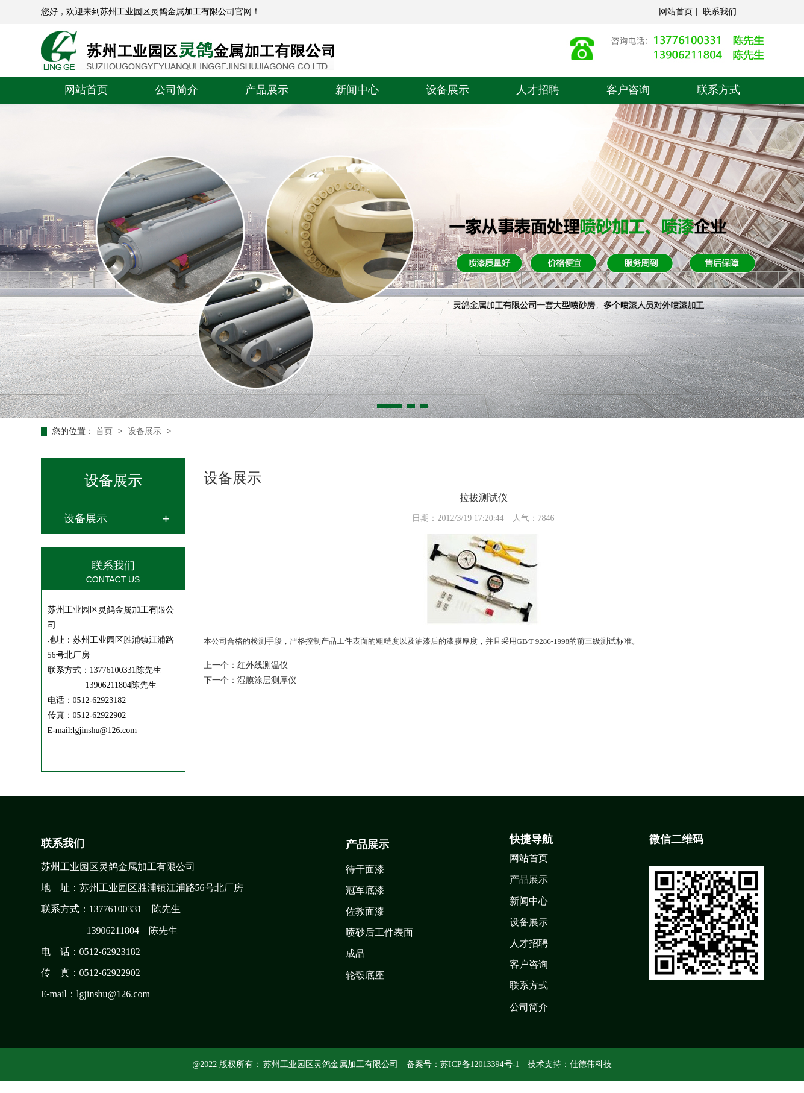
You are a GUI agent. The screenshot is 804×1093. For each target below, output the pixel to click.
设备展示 (447, 90)
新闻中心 (357, 90)
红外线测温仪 (262, 665)
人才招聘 (537, 90)
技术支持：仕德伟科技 (570, 1064)
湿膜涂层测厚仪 (266, 680)
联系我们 (720, 11)
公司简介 (176, 90)
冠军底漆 (365, 890)
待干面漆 (365, 869)
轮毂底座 (365, 975)
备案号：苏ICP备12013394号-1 (463, 1064)
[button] (389, 406)
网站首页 (676, 11)
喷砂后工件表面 (379, 932)
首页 (105, 431)
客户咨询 (628, 90)
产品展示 (266, 90)
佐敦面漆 (365, 911)
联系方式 (718, 90)
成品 (355, 953)
